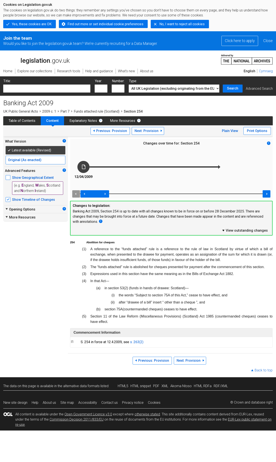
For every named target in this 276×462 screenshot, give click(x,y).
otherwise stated (147, 414)
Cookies (154, 403)
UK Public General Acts (20, 111)
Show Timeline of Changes (33, 200)
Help (35, 403)
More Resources (122, 121)
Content (52, 121)
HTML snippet (140, 386)
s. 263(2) (136, 342)
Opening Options (20, 209)
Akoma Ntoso (181, 386)
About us (49, 403)
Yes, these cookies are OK (32, 24)
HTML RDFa (203, 386)
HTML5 (123, 386)
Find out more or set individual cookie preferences (105, 24)
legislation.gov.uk (36, 59)
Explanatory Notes (83, 121)
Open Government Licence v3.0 (88, 414)
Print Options (257, 131)
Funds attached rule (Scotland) (96, 111)
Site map (67, 403)
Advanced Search (259, 88)
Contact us (109, 403)
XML (165, 386)
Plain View (230, 131)
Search (232, 88)
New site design (15, 403)
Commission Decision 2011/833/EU (77, 419)
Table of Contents (22, 121)
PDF (156, 386)
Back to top (264, 370)
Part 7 (64, 111)
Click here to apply (240, 41)
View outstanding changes (245, 230)
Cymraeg (266, 71)
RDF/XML (221, 386)
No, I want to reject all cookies (182, 24)
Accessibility (87, 403)
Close (268, 41)
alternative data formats (81, 386)
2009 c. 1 (49, 111)
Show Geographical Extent (33, 178)
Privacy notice (133, 403)
